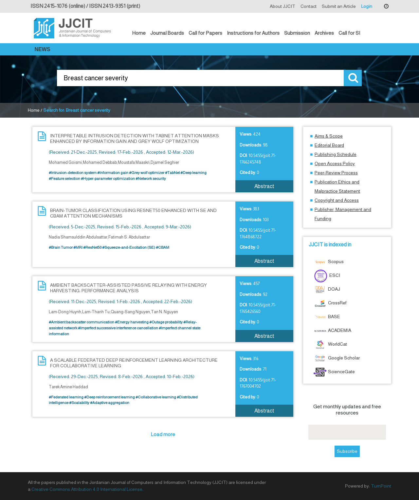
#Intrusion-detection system (73, 172)
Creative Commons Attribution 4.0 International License (86, 489)
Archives (324, 33)
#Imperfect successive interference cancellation (118, 328)
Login (366, 6)
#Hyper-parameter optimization (108, 178)
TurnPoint (381, 486)
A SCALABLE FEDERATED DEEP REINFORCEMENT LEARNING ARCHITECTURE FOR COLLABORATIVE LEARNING (134, 362)
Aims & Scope (329, 136)
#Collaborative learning (156, 397)
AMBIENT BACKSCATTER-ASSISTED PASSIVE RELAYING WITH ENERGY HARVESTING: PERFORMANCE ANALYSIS (128, 287)
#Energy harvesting (132, 322)
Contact (309, 6)
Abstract (264, 186)
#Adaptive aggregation (109, 402)
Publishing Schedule (335, 154)
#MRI (77, 247)
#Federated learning (66, 397)
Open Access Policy (335, 163)
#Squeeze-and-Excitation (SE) (128, 247)
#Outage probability (166, 322)
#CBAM (162, 247)
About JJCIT (282, 6)
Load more (163, 434)
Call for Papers (205, 33)
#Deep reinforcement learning (109, 397)
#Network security (151, 178)
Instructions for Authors (253, 33)
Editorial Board (329, 145)
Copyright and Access (337, 200)
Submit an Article (339, 6)
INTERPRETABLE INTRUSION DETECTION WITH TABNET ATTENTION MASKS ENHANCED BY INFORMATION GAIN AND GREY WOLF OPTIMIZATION (134, 138)
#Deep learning (193, 172)
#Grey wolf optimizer (146, 172)
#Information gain (112, 172)
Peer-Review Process (336, 172)
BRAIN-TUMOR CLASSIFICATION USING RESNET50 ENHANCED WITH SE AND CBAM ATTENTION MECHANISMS (133, 213)
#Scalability (79, 402)
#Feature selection (64, 178)
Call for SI (349, 33)
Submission (297, 33)
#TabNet (172, 172)
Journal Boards (167, 33)
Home (139, 33)
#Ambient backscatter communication (81, 322)
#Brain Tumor (61, 247)
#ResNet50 (92, 247)
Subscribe (347, 451)
